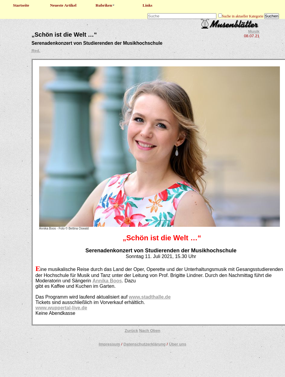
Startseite (21, 5)
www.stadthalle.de (150, 296)
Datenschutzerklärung (144, 344)
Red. (36, 50)
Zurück (131, 330)
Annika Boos (107, 280)
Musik (254, 31)
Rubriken (105, 5)
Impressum (109, 344)
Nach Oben (149, 330)
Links (148, 5)
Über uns (177, 344)
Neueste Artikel (63, 5)
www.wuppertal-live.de (61, 307)
